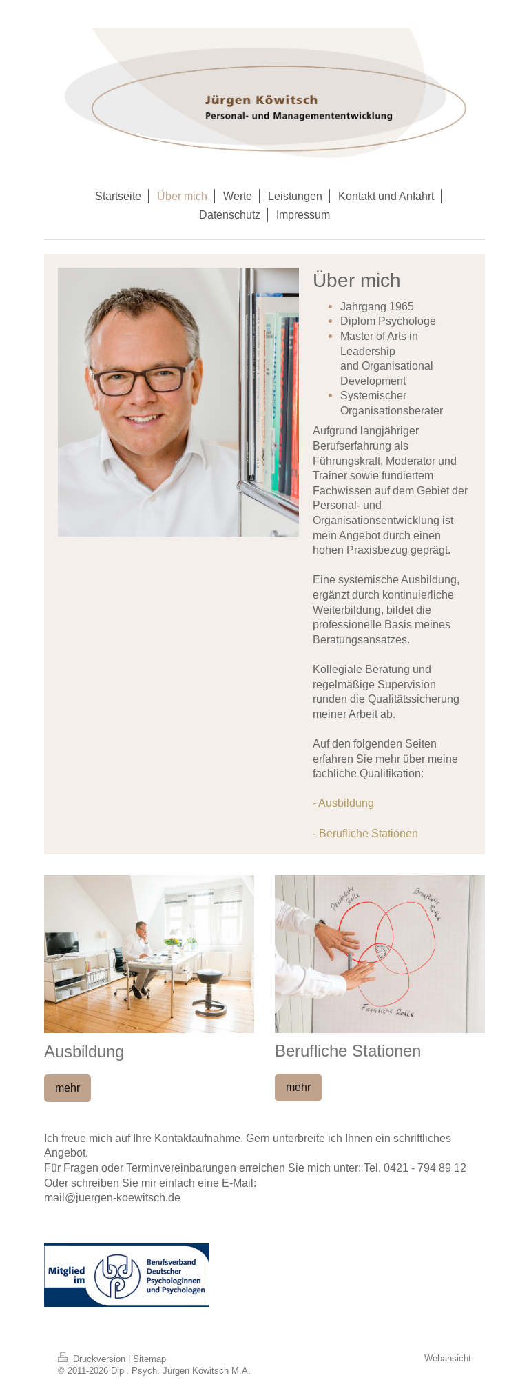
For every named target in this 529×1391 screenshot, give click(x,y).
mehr (67, 1087)
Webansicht (447, 1357)
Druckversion (93, 1358)
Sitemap (149, 1358)
